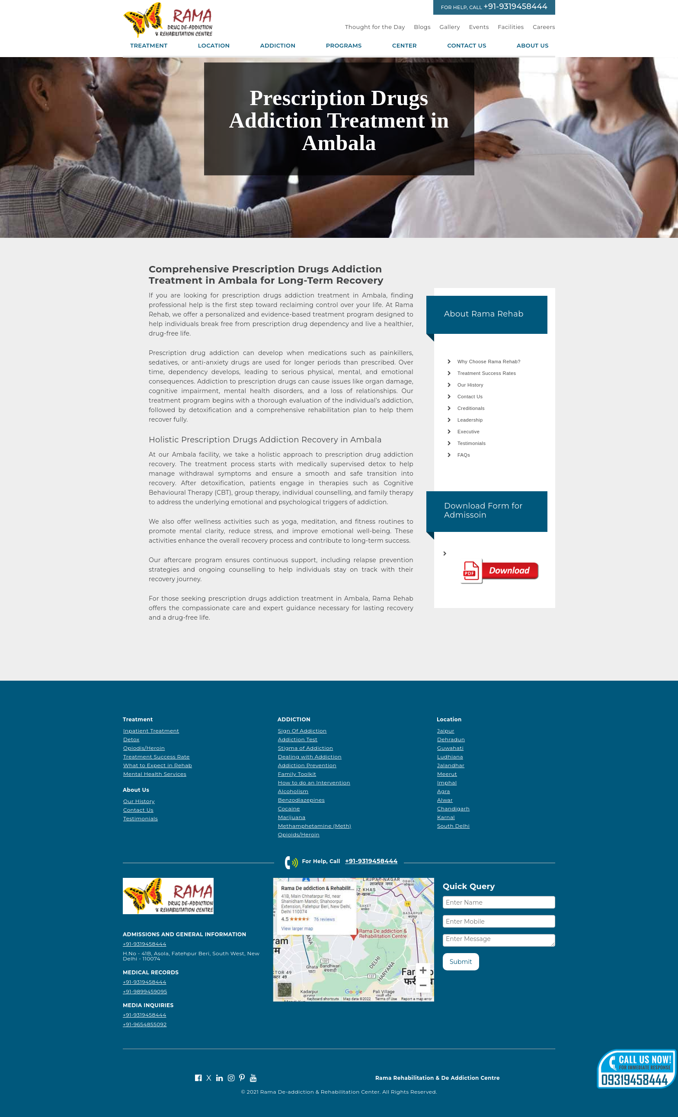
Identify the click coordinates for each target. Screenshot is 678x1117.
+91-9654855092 (144, 1024)
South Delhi (453, 826)
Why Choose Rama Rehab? (489, 361)
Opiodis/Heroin (144, 748)
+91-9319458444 (515, 6)
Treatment (148, 46)
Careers (544, 26)
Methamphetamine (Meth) (315, 826)
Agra (443, 791)
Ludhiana (450, 756)
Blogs (422, 26)
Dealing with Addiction (310, 756)
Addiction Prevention (307, 765)
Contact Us (466, 46)
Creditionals (471, 408)
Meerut (447, 774)
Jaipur (445, 730)
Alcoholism (293, 791)
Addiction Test (298, 739)
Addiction (278, 46)
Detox (131, 739)
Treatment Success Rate (156, 756)
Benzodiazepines (301, 800)
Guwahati (450, 748)
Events (479, 26)
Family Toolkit (297, 774)
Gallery (450, 26)
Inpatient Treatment (151, 730)
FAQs (463, 455)
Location (214, 46)
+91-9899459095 (145, 991)
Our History (470, 384)
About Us (533, 46)
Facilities (511, 26)
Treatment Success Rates (486, 373)
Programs (344, 46)
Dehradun (451, 739)
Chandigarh (453, 808)
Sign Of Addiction (302, 730)
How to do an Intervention (314, 782)
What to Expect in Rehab (157, 765)
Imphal (447, 782)
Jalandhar (450, 765)
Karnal (446, 817)
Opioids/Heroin (299, 834)
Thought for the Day (375, 26)
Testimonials (471, 443)
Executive (468, 431)
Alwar (445, 800)
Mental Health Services (154, 774)
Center (404, 46)
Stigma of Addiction (305, 748)
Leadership (470, 419)
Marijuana (292, 817)
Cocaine (289, 808)
